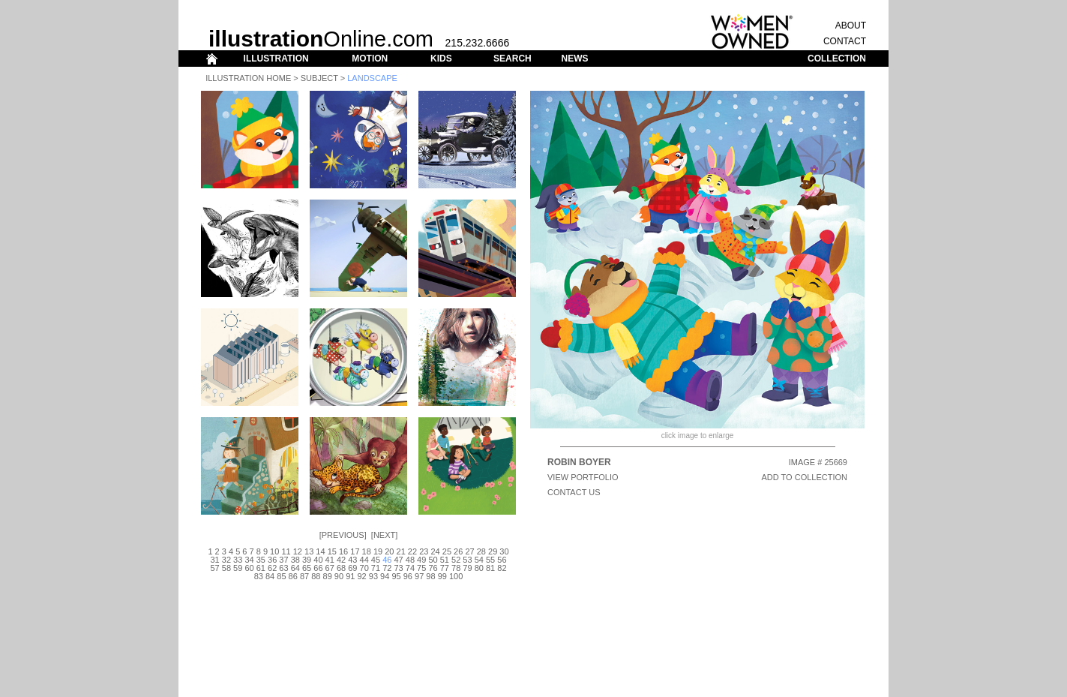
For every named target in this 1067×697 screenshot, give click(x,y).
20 (389, 551)
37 (283, 559)
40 (317, 559)
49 (421, 559)
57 (214, 567)
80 (479, 567)
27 (469, 551)
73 (398, 567)
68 (341, 567)
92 (361, 576)
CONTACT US (574, 492)
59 (237, 567)
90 (338, 576)
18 (366, 551)
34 (248, 559)
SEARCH (512, 58)
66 (317, 567)
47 (398, 559)
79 (467, 567)
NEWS (574, 58)
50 (432, 559)
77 (444, 567)
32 (226, 559)
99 (442, 576)
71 (375, 567)
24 (434, 551)
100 (456, 576)
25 (446, 551)
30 (503, 551)
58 (226, 567)
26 (458, 551)
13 (308, 551)
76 (432, 567)
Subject (319, 78)
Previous (343, 534)
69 (352, 567)
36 (272, 559)
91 (350, 576)
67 (329, 567)
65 (306, 567)
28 (481, 551)
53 (467, 559)
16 (343, 551)
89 (327, 576)
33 (237, 559)
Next (384, 534)
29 (492, 551)
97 (419, 576)
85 (281, 576)
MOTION (370, 58)
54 (479, 559)
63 (283, 567)
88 (315, 576)
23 (423, 551)
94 (384, 576)
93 (373, 576)
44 (364, 559)
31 (214, 559)
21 (401, 551)
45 (375, 559)
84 (269, 576)
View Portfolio (583, 477)
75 (421, 567)
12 (297, 551)
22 (412, 551)
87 (304, 576)
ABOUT (850, 25)
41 (329, 559)
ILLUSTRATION (276, 58)
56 (501, 559)
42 (341, 559)
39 (306, 559)
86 (293, 576)
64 (295, 567)
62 (272, 567)
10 (274, 551)
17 (354, 551)
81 (490, 567)
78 (455, 567)
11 (285, 551)
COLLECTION (837, 58)
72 (386, 567)
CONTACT (844, 41)
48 (410, 559)
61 (260, 567)
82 (501, 567)
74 (410, 567)
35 (260, 559)
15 (332, 551)
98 (430, 576)
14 (320, 551)
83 (258, 576)
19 (377, 551)
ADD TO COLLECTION (804, 477)
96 (407, 576)
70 (364, 567)
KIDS (441, 58)
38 (295, 559)
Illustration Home (248, 78)
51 (444, 559)
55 (490, 559)
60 (248, 567)
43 (352, 559)
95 (395, 576)
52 (455, 559)
